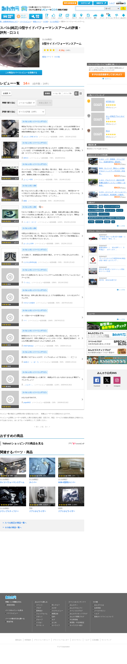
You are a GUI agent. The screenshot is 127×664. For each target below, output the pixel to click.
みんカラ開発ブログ (77, 617)
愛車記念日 (93, 214)
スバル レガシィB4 (29, 186)
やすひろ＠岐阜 (28, 303)
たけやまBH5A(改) (29, 262)
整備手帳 (10, 622)
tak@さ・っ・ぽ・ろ (30, 362)
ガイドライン (77, 640)
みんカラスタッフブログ (78, 614)
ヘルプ (112, 3)
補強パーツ (37, 21)
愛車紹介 (39, 611)
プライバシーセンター (61, 640)
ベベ (24, 320)
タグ (53, 619)
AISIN (60, 508)
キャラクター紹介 (76, 625)
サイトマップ (106, 640)
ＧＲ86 (91, 222)
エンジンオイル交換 (112, 206)
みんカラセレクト (76, 608)
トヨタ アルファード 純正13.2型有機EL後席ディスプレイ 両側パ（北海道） (112, 182)
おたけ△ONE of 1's (30, 137)
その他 (45, 21)
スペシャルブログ (76, 611)
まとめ (54, 622)
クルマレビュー (57, 611)
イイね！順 (57, 93)
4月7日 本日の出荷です (108, 280)
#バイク (119, 210)
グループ (39, 619)
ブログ (38, 608)
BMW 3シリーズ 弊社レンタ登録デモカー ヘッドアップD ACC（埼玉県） (112, 171)
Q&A (53, 617)
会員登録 (97, 608)
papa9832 (26, 402)
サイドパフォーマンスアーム (12, 482)
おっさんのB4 (28, 243)
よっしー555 (27, 179)
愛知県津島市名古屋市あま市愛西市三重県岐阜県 (106, 218)
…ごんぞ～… (27, 385)
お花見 (107, 222)
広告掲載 (95, 640)
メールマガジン (99, 611)
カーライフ (56, 625)
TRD (30, 508)
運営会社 (18, 640)
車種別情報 (11, 605)
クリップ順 (68, 93)
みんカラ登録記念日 (96, 210)
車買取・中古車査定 (77, 622)
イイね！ (39, 622)
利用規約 (28, 640)
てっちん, (26, 282)
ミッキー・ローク (29, 222)
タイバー (33, 482)
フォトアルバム (41, 614)
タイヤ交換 (93, 206)
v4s (113, 222)
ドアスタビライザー (37, 511)
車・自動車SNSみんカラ (9, 21)
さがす (54, 608)
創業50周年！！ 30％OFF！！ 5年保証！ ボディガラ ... (111, 248)
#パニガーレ (110, 210)
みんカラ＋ (74, 605)
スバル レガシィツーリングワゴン (34, 122)
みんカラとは (99, 605)
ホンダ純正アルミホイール (115, 117)
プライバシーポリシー (42, 640)
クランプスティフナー (9, 511)
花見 (100, 206)
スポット (39, 617)
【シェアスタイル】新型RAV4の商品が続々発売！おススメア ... (112, 259)
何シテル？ (56, 605)
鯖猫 (24, 201)
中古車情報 (74, 619)
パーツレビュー (25, 21)
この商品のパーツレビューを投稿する (21, 73)
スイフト (99, 222)
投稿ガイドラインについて (103, 617)
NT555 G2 (110, 101)
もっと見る (121, 226)
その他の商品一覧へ (13, 527)
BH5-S (25, 158)
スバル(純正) (54, 21)
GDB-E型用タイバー (66, 482)
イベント (39, 605)
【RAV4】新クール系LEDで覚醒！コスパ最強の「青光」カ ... (112, 238)
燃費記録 (55, 614)
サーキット (40, 625)
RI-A (108, 131)
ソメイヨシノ (104, 214)
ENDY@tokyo (28, 346)
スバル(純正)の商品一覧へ (15, 523)
